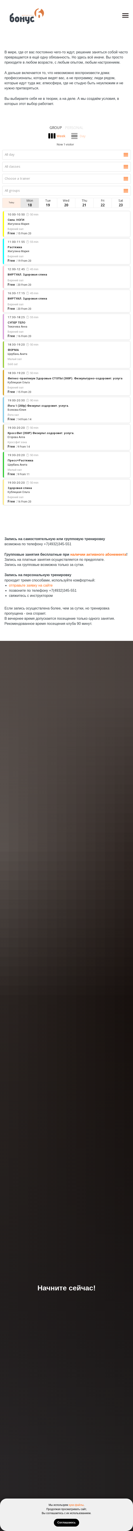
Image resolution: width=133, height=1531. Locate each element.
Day (83, 136)
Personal (74, 127)
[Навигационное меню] (125, 15)
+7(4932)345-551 (57, 544)
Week (61, 136)
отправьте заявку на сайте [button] (31, 585)
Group (56, 127)
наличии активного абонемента (98, 554)
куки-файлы (76, 1505)
